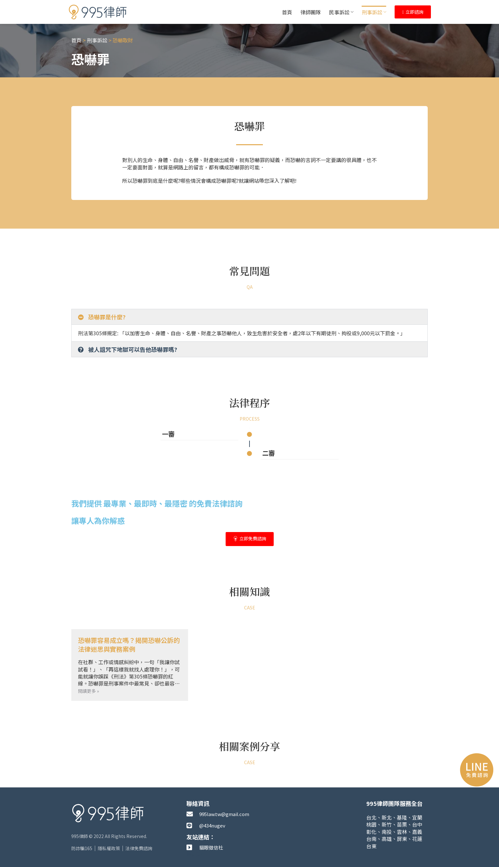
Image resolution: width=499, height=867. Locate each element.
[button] (249, 316)
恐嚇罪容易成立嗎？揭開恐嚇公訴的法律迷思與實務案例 (129, 645)
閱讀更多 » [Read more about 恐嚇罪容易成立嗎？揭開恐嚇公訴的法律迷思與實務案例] (88, 691)
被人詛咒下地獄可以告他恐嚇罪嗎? (132, 349)
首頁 (287, 12)
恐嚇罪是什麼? (107, 317)
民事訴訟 (341, 12)
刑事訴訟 (374, 12)
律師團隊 (310, 12)
